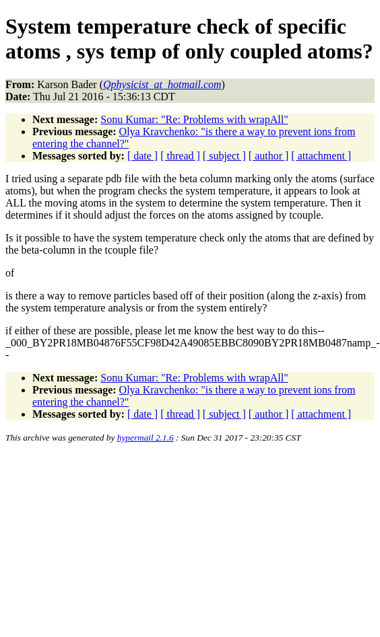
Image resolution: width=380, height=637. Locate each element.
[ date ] (142, 155)
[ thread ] (180, 155)
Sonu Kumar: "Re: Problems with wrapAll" (194, 119)
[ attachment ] (321, 155)
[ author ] (269, 155)
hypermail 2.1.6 (145, 438)
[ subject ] (224, 155)
